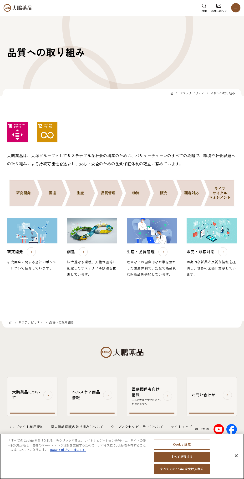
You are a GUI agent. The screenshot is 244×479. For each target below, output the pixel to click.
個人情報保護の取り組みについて (77, 427)
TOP (172, 93)
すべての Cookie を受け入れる (181, 472)
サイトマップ (181, 427)
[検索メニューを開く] (204, 8)
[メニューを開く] (235, 7)
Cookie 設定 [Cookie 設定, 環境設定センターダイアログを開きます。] (182, 447)
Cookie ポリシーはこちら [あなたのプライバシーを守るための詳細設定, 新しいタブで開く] (68, 453)
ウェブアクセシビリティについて (137, 427)
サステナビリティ (192, 93)
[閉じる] (236, 458)
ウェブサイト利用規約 (26, 427)
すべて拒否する (182, 459)
